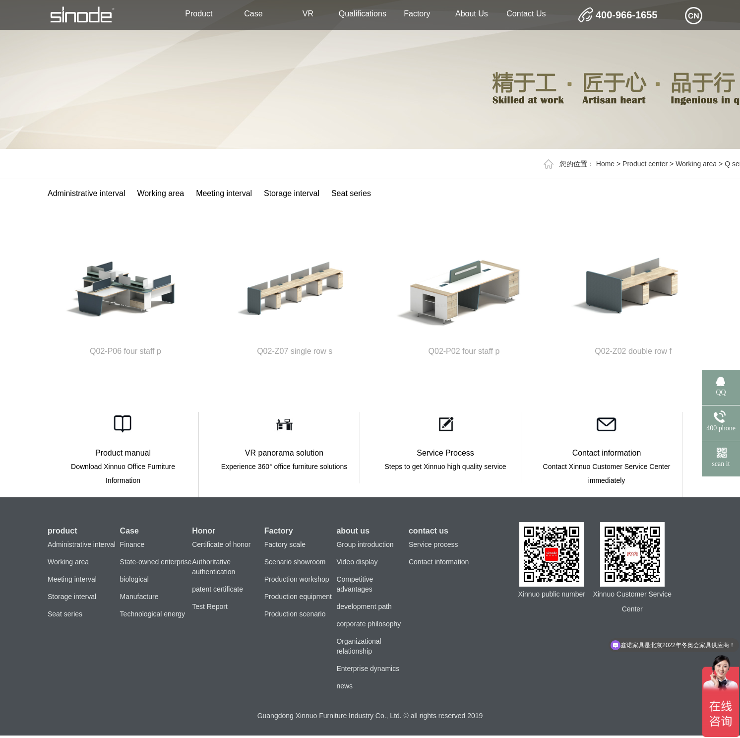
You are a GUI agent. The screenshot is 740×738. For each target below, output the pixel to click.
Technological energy (152, 614)
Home (605, 164)
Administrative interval (86, 193)
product (198, 13)
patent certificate (217, 589)
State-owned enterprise (156, 562)
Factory (417, 13)
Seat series (351, 193)
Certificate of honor (221, 544)
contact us (526, 13)
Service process (433, 544)
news (344, 686)
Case (253, 13)
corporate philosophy (368, 624)
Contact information (439, 562)
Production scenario (295, 614)
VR (308, 13)
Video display (356, 562)
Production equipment (298, 597)
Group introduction (364, 544)
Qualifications (362, 13)
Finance (132, 544)
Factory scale (285, 544)
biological (134, 579)
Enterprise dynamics (367, 668)
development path (363, 606)
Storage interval (291, 193)
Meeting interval (224, 193)
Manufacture (139, 597)
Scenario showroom (295, 562)
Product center (645, 164)
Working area (696, 164)
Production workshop (296, 579)
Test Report (210, 606)
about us (471, 13)
